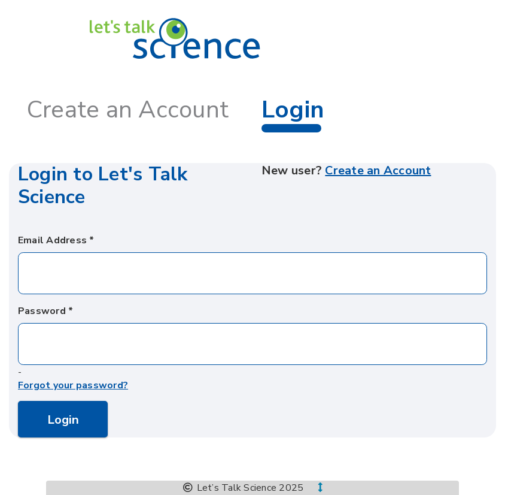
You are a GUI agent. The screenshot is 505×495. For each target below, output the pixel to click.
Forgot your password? (73, 385)
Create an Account (128, 109)
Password (42, 311)
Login (63, 419)
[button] (313, 488)
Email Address (52, 240)
